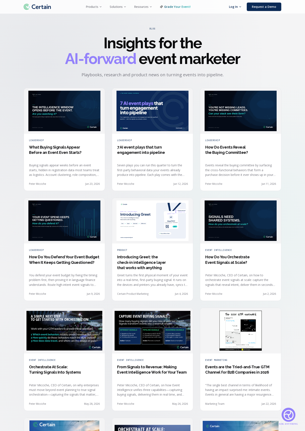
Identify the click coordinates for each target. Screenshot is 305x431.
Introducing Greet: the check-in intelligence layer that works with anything (141, 262)
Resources (143, 7)
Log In (235, 7)
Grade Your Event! (175, 7)
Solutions (118, 7)
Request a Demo (264, 7)
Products (94, 7)
